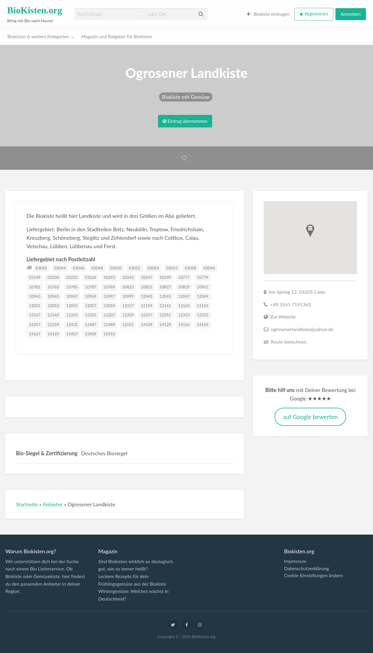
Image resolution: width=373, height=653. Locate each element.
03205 (53, 277)
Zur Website (283, 316)
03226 (90, 277)
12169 (53, 315)
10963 (34, 296)
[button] (310, 231)
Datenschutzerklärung (306, 568)
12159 (146, 305)
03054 (153, 268)
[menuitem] (268, 14)
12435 (72, 324)
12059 (109, 305)
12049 (202, 296)
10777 (184, 277)
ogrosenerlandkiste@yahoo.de (302, 329)
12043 (146, 296)
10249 (165, 277)
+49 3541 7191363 (290, 304)
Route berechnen (289, 341)
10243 (109, 277)
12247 (146, 315)
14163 (184, 324)
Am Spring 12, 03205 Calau (297, 292)
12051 (34, 305)
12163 (184, 305)
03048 (97, 268)
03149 (34, 277)
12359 (53, 324)
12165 (202, 305)
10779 (202, 277)
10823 (127, 287)
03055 (171, 268)
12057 (90, 305)
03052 (134, 268)
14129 (165, 324)
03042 (41, 268)
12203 (72, 315)
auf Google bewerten (310, 416)
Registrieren (316, 13)
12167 (34, 315)
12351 (165, 315)
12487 (90, 324)
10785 (72, 287)
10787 (90, 287)
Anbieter (52, 504)
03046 (78, 268)
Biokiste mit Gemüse (186, 97)
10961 (202, 287)
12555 (127, 324)
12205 (90, 315)
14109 (146, 324)
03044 (60, 268)
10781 (34, 287)
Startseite (27, 504)
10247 (146, 277)
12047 (184, 296)
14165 (202, 324)
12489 (109, 324)
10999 (127, 296)
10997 (109, 296)
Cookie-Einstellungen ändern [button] (313, 575)
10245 (127, 277)
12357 (34, 324)
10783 (53, 287)
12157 (127, 305)
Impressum (295, 561)
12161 (165, 305)
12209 (127, 315)
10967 (72, 296)
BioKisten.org (34, 10)
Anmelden (350, 14)
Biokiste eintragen (268, 14)
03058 (190, 268)
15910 (109, 334)
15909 (90, 334)
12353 (184, 315)
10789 (109, 287)
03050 (116, 268)
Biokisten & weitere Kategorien (38, 36)
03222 (72, 277)
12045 (165, 296)
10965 (53, 296)
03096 (209, 268)
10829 (184, 287)
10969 (90, 296)
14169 (53, 334)
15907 (72, 334)
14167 (34, 334)
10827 (165, 287)
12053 (53, 305)
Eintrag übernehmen (185, 121)
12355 (202, 315)
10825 (146, 287)
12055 (72, 305)
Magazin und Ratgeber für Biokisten (116, 36)
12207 (109, 315)
